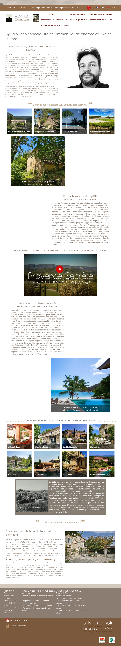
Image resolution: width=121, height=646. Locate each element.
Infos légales (9, 610)
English (111, 7)
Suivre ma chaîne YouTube (17, 620)
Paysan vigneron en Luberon (32, 508)
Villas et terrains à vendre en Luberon (37, 605)
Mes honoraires (10, 613)
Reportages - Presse (12, 608)
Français (100, 7)
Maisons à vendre (11, 600)
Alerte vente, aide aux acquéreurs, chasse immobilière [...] (31, 560)
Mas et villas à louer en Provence (70, 598)
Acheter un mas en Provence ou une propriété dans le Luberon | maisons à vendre (42, 8)
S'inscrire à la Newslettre (16, 626)
